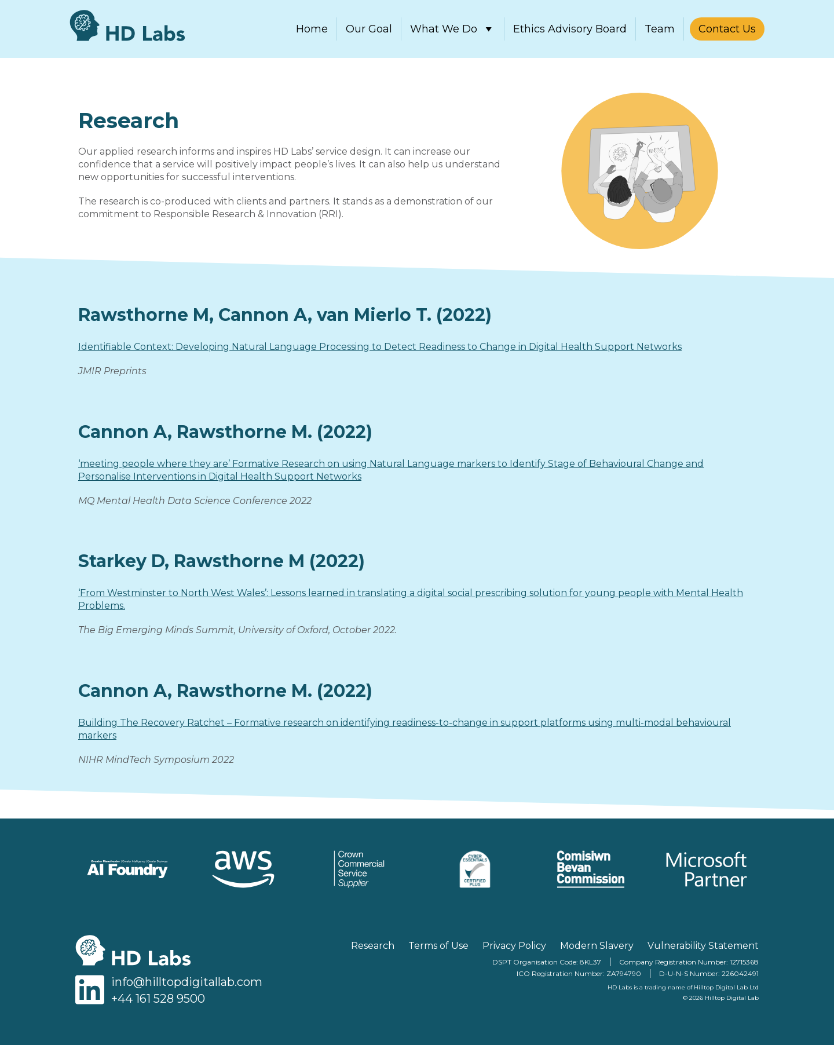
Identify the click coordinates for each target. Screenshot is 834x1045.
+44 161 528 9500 (158, 999)
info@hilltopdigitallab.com (186, 982)
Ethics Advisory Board (570, 29)
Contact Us (727, 29)
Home (312, 29)
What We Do (452, 29)
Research (372, 945)
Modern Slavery (597, 945)
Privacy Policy (514, 945)
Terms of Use (438, 945)
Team (660, 29)
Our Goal (369, 29)
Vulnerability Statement (703, 945)
